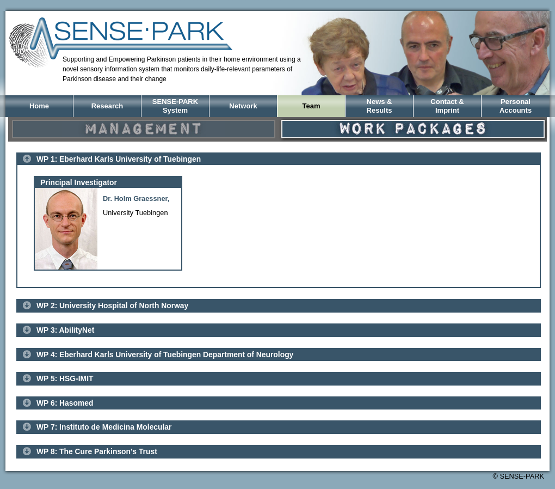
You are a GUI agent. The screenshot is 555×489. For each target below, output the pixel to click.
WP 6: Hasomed (65, 403)
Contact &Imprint (447, 105)
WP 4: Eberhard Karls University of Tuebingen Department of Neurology (164, 354)
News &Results (379, 105)
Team (311, 106)
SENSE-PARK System (175, 105)
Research (107, 106)
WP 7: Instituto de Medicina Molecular (103, 427)
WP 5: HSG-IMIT (64, 378)
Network (243, 106)
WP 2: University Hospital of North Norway (112, 305)
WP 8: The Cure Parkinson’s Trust (96, 451)
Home (39, 106)
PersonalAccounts (515, 105)
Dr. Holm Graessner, (136, 198)
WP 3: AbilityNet (65, 330)
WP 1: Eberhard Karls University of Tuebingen (118, 159)
